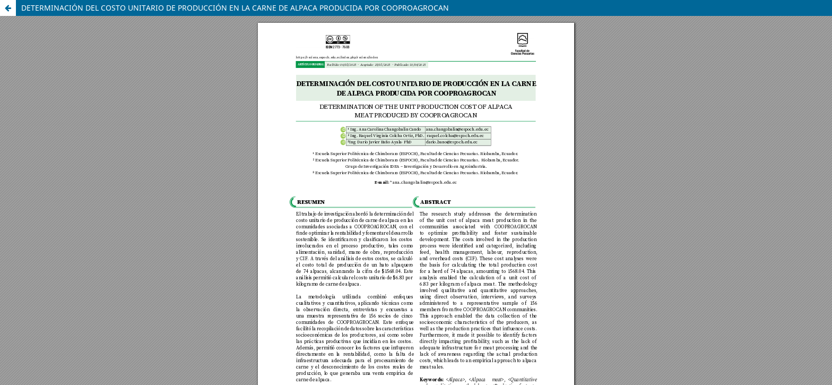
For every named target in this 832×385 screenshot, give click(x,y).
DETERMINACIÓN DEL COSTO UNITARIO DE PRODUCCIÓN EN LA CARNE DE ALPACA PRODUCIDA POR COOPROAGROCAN (235, 8)
